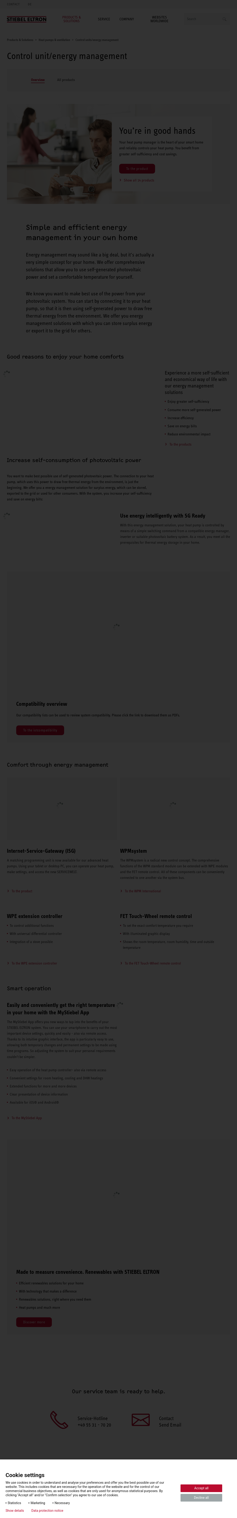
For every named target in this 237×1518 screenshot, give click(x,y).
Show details (15, 1510)
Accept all (201, 1488)
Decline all (201, 1497)
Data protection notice (47, 1510)
